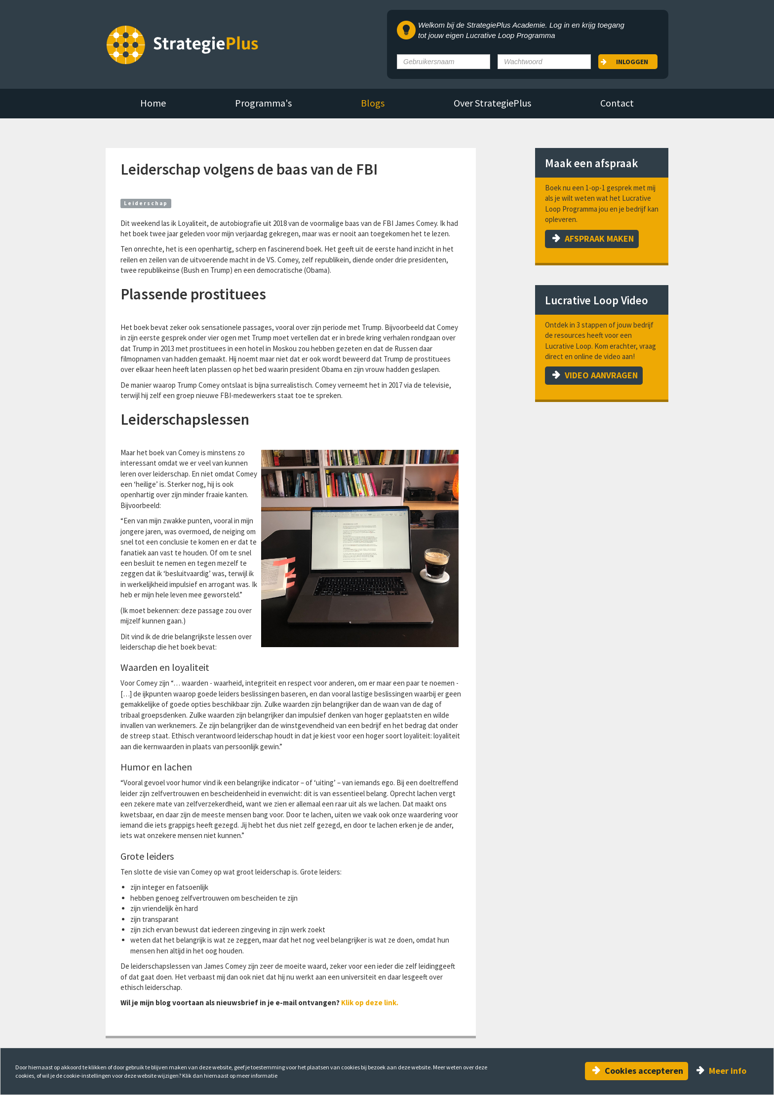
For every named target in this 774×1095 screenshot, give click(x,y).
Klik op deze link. (370, 1002)
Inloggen (632, 61)
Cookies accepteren (644, 1070)
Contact (617, 103)
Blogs (373, 103)
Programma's (263, 103)
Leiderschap (146, 203)
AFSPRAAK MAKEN (599, 238)
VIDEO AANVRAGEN (601, 375)
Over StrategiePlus (492, 103)
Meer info (727, 1070)
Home (153, 103)
